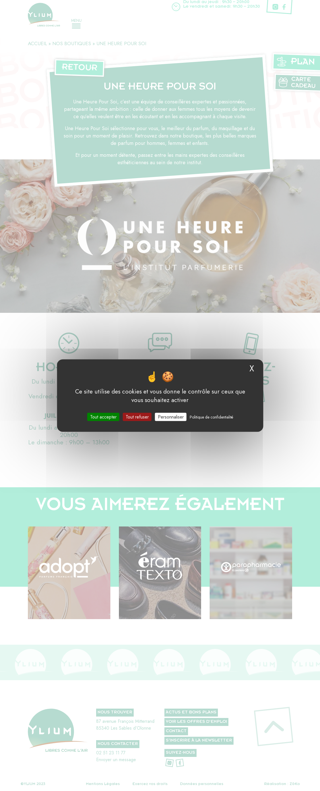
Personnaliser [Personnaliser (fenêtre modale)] (171, 416)
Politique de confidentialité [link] (211, 417)
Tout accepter (103, 416)
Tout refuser (137, 416)
